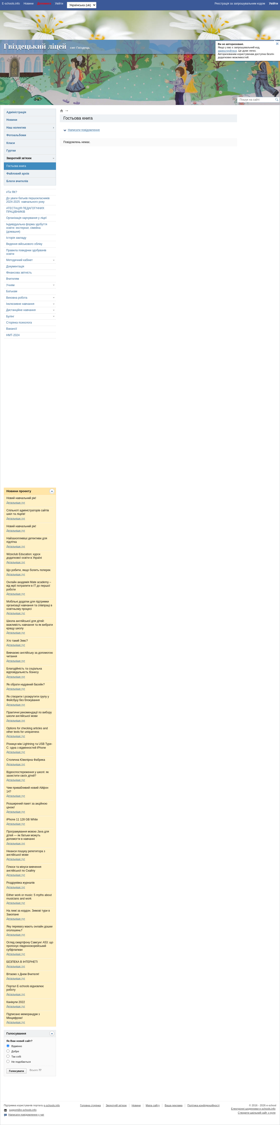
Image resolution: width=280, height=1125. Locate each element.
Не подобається (18, 1061)
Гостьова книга (16, 166)
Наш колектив (16, 127)
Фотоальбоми (16, 135)
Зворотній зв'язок (19, 158)
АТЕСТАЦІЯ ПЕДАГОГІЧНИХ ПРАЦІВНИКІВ (25, 210)
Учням (10, 285)
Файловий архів (17, 173)
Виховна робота (16, 297)
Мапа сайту (153, 1105)
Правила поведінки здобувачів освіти (26, 252)
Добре (12, 1051)
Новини (11, 120)
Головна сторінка (90, 1105)
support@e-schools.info (23, 1109)
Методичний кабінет (19, 260)
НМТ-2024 (13, 335)
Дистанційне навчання (21, 310)
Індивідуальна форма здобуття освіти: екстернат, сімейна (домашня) (26, 228)
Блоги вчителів (17, 181)
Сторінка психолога (19, 322)
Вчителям (12, 278)
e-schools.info (52, 1105)
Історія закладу (16, 237)
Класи (10, 143)
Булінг (10, 316)
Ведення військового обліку (24, 244)
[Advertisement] (140, 24)
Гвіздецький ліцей (35, 46)
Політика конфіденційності (203, 1105)
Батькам (11, 291)
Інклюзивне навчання (20, 304)
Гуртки (11, 150)
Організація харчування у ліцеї (26, 218)
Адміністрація (16, 112)
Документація (15, 266)
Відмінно (14, 1046)
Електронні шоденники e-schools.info (253, 1108)
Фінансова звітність (19, 272)
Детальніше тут (15, 502)
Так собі (13, 1056)
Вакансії (11, 328)
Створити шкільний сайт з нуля (256, 1112)
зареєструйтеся (227, 50)
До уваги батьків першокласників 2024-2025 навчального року (28, 200)
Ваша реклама (173, 1105)
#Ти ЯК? (11, 192)
